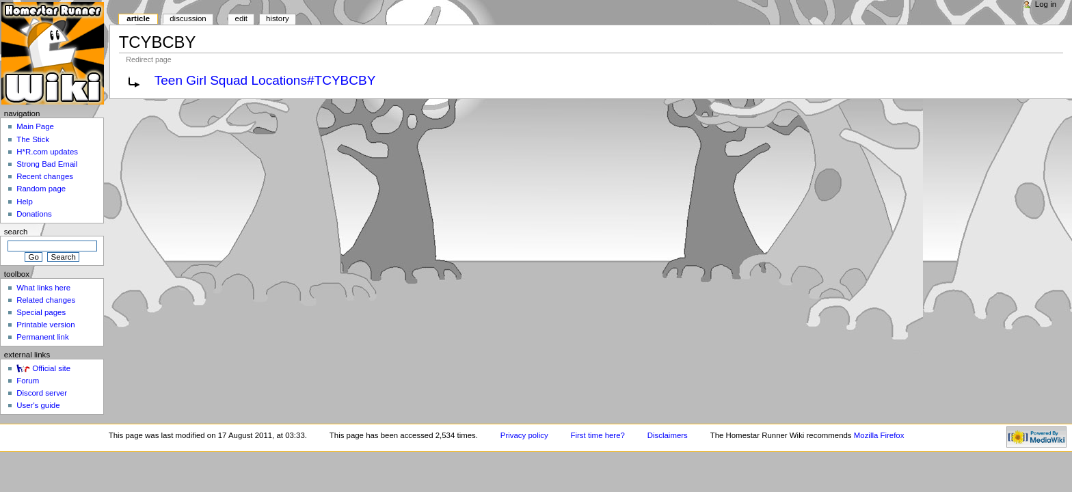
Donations (34, 214)
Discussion (188, 18)
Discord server (41, 393)
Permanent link (42, 337)
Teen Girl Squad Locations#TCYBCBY (265, 80)
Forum (27, 381)
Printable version (45, 324)
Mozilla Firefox (879, 435)
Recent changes (44, 176)
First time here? (598, 435)
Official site (51, 368)
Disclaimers (667, 435)
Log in (1045, 4)
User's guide (37, 405)
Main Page (35, 126)
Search (16, 232)
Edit (241, 18)
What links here (43, 288)
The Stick (32, 139)
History (277, 18)
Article (138, 18)
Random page (41, 188)
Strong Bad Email (46, 164)
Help (24, 201)
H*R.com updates (47, 152)
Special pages (41, 312)
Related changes (45, 300)
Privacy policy (524, 435)
